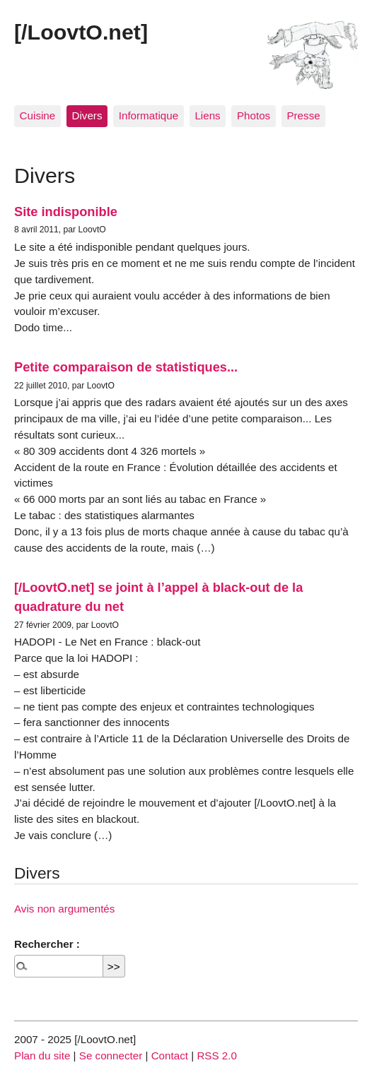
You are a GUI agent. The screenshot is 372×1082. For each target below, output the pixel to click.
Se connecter (111, 1056)
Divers (86, 115)
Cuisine (38, 115)
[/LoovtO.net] (81, 32)
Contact (169, 1056)
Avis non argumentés (64, 909)
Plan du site (42, 1056)
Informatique (148, 115)
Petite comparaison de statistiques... (126, 366)
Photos (253, 115)
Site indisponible (65, 211)
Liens (207, 115)
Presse (303, 115)
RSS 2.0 (217, 1056)
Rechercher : (47, 944)
